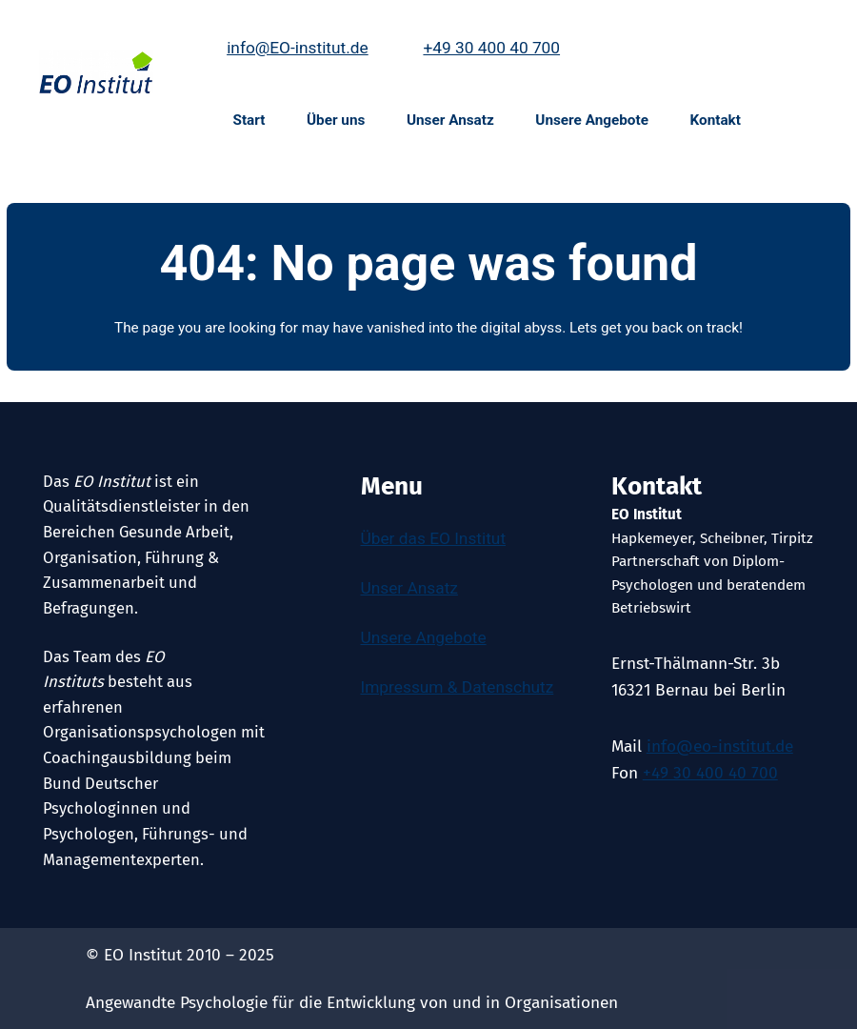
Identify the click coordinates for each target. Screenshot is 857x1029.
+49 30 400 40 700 (491, 47)
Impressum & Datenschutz (457, 686)
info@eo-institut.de (720, 746)
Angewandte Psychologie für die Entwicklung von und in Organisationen (352, 1003)
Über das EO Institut (434, 538)
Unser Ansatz (409, 587)
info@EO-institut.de (298, 47)
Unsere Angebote (424, 637)
